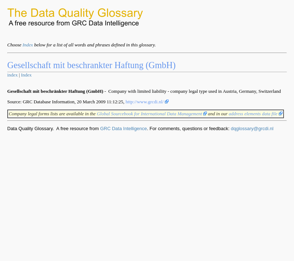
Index (27, 44)
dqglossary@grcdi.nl (252, 128)
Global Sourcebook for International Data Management (152, 113)
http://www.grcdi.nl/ (147, 101)
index (12, 75)
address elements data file (255, 113)
